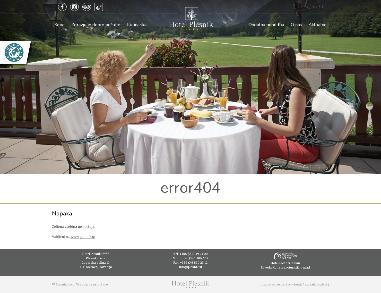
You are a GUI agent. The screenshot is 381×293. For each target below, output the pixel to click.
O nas (296, 25)
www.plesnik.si (82, 237)
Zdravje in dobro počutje (95, 25)
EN (315, 7)
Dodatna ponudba (266, 25)
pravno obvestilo (273, 284)
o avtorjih (295, 284)
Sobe (59, 25)
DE (324, 7)
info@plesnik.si (190, 267)
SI (306, 7)
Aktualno (318, 25)
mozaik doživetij (317, 284)
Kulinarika (137, 25)
